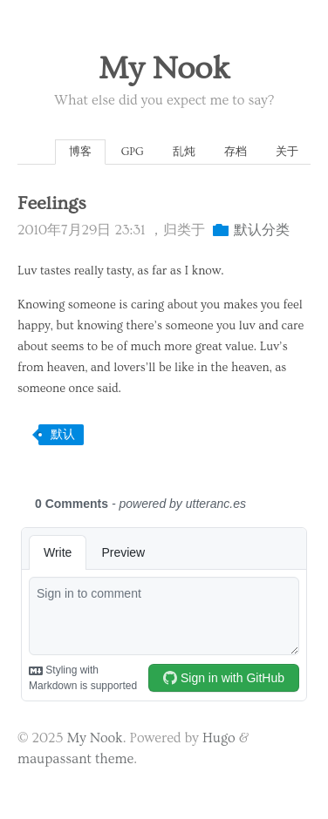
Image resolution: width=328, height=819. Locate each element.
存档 (235, 152)
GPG (132, 152)
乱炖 (184, 152)
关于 (287, 152)
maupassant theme (75, 759)
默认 (63, 435)
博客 (80, 152)
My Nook (164, 69)
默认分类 (262, 230)
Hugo (219, 738)
